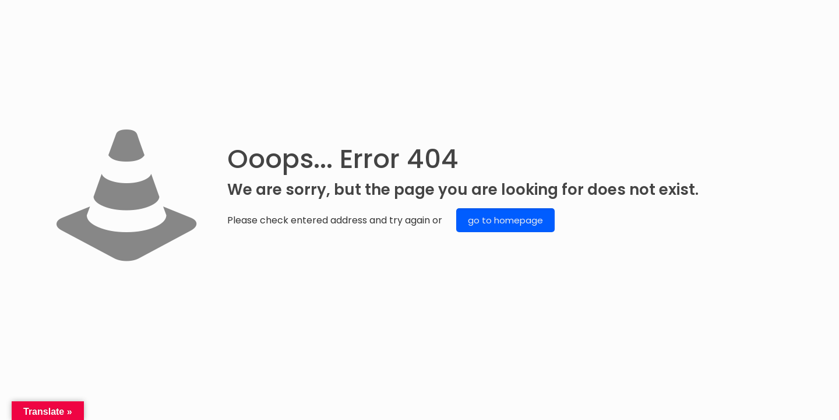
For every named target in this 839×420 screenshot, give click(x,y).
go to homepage (505, 220)
